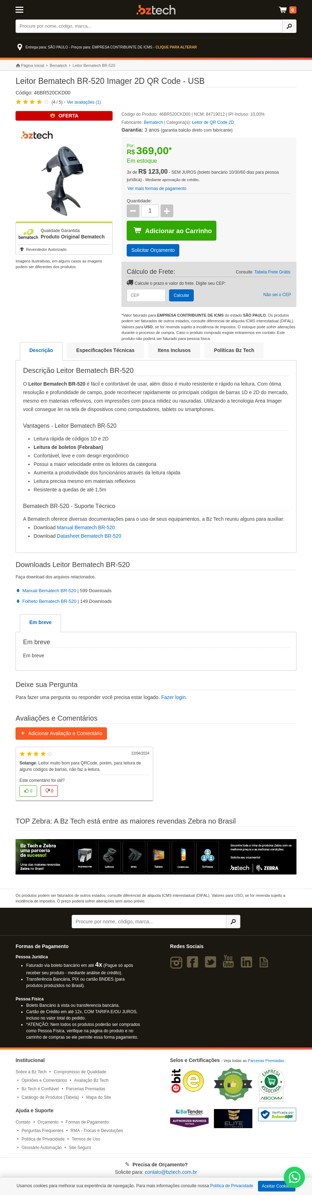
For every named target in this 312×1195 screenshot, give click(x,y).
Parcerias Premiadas (85, 1088)
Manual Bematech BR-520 (86, 527)
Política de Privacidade (43, 1139)
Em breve (40, 622)
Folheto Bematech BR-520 (46, 601)
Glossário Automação (42, 1147)
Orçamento (47, 1122)
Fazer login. (174, 697)
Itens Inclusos (174, 350)
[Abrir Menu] (35, 9)
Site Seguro (80, 1147)
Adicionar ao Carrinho (172, 231)
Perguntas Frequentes (43, 1130)
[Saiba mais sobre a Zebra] (156, 856)
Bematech (58, 65)
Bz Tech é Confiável (40, 1088)
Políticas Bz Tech (234, 350)
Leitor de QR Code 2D (213, 122)
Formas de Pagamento (87, 1122)
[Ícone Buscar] (289, 26)
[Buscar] (149, 26)
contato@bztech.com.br (171, 1172)
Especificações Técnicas (105, 350)
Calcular (181, 295)
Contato (23, 1122)
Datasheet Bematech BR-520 (89, 536)
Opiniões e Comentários (44, 1080)
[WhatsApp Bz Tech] (294, 1178)
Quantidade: (139, 200)
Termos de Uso (86, 1139)
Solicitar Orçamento (153, 250)
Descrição (41, 350)
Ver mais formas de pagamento (156, 188)
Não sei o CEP (277, 294)
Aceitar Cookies (277, 1186)
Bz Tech (156, 10)
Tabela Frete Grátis (272, 272)
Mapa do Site (98, 1097)
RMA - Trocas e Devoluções (97, 1130)
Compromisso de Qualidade (80, 1071)
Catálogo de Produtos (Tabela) (50, 1097)
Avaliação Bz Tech (91, 1080)
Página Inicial (30, 65)
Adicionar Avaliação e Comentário (61, 733)
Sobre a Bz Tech (31, 1071)
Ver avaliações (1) (84, 102)
